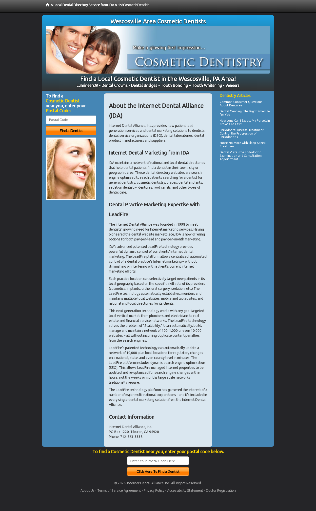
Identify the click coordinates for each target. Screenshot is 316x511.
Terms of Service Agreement (119, 490)
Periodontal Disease (234, 130)
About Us (87, 490)
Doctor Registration (221, 490)
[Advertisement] (245, 205)
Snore (224, 142)
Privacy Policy (154, 490)
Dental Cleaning (231, 111)
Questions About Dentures (241, 103)
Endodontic (253, 152)
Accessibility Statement (185, 490)
